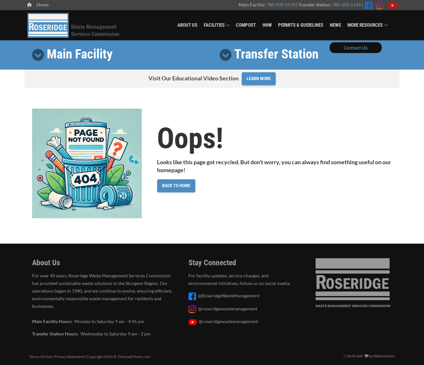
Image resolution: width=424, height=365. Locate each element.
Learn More (259, 78)
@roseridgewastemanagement (227, 308)
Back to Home (176, 185)
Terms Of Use (40, 356)
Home (38, 4)
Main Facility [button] (80, 54)
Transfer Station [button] (276, 54)
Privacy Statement (69, 356)
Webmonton (384, 356)
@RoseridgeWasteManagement (228, 295)
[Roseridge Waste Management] (73, 24)
